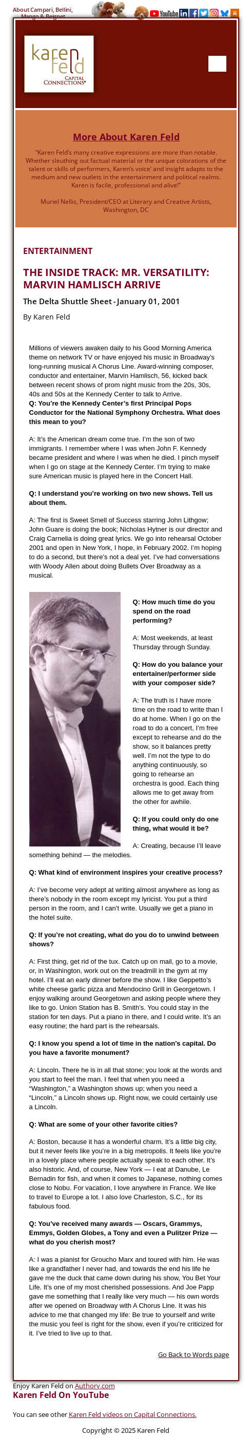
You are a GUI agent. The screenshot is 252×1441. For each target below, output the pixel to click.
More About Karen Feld (126, 137)
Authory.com (95, 1385)
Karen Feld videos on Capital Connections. (133, 1414)
